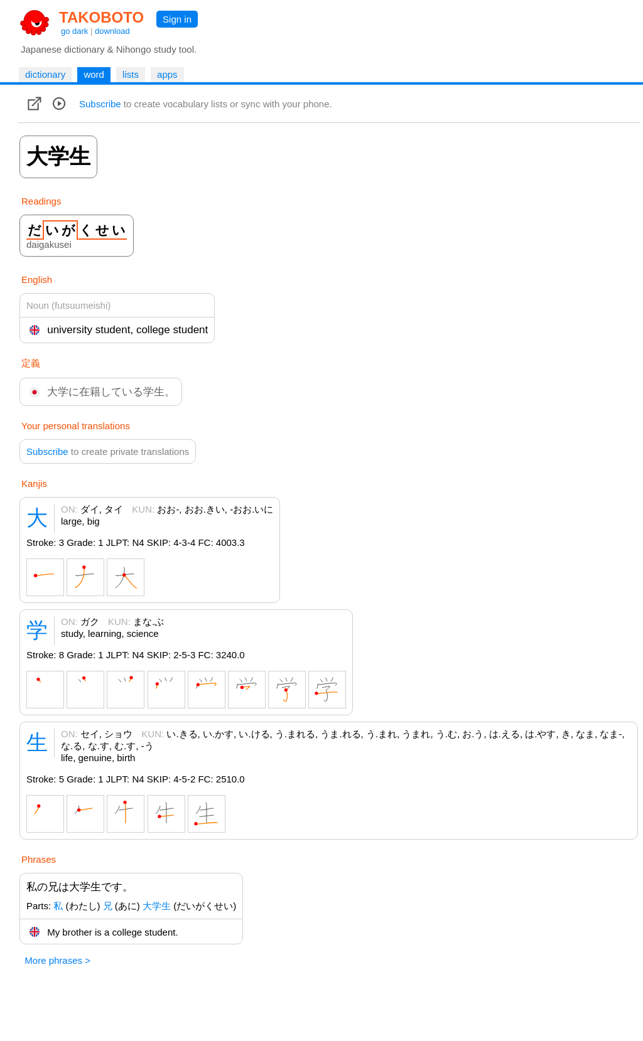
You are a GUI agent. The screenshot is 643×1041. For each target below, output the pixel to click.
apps (167, 74)
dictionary (45, 74)
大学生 (157, 905)
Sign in (177, 19)
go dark (74, 31)
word (94, 74)
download (112, 31)
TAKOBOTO (101, 17)
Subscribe (100, 104)
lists (130, 74)
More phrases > (57, 960)
